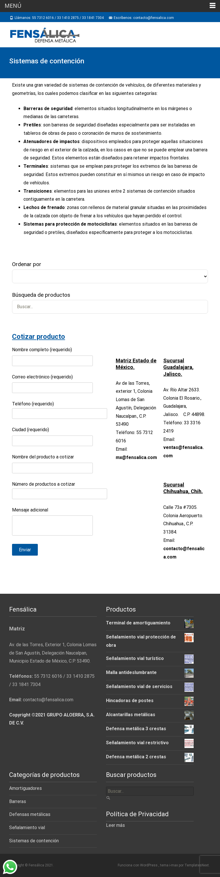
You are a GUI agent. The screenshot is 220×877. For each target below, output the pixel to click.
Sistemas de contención (34, 840)
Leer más (115, 825)
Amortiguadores (25, 788)
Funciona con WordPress (138, 865)
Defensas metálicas (29, 814)
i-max (174, 865)
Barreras (17, 801)
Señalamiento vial (27, 827)
